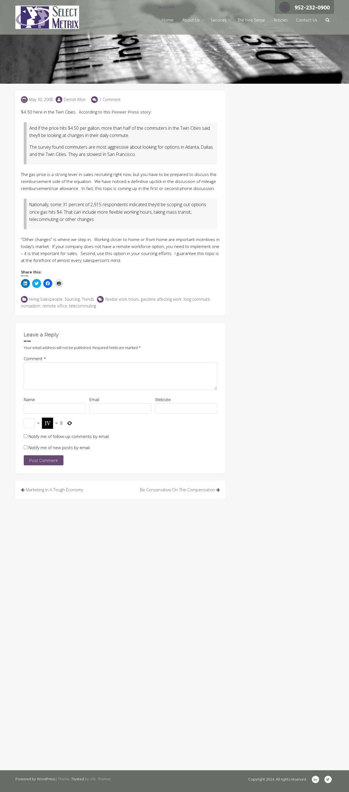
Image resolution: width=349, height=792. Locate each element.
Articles (281, 20)
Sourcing (72, 299)
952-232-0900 (304, 7)
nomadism (31, 306)
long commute (197, 299)
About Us (191, 20)
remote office (54, 306)
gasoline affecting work (161, 299)
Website (163, 399)
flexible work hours (122, 299)
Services (218, 20)
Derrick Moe (75, 99)
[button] (327, 20)
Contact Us (306, 20)
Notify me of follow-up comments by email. (69, 436)
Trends (88, 299)
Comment (35, 358)
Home (168, 20)
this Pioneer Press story (127, 112)
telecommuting (82, 306)
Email (94, 399)
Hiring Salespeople (46, 299)
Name (29, 399)
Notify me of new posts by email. (60, 447)
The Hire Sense (251, 20)
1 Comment (110, 99)
